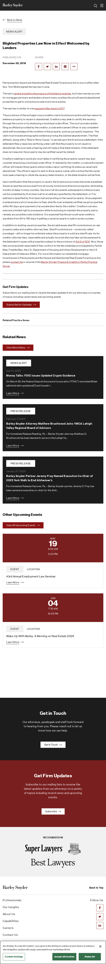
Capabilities (11, 921)
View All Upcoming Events (23, 525)
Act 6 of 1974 (83, 241)
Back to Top (96, 887)
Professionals (12, 900)
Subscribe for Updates (21, 304)
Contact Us (10, 934)
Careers (8, 928)
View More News (18, 347)
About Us (9, 914)
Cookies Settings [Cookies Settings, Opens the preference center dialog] (14, 956)
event (14, 569)
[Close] (100, 946)
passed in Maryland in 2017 (49, 108)
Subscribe (53, 811)
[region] (53, 952)
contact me (17, 262)
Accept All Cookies (64, 956)
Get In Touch (53, 744)
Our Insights (11, 907)
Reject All (90, 956)
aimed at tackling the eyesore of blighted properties (42, 93)
